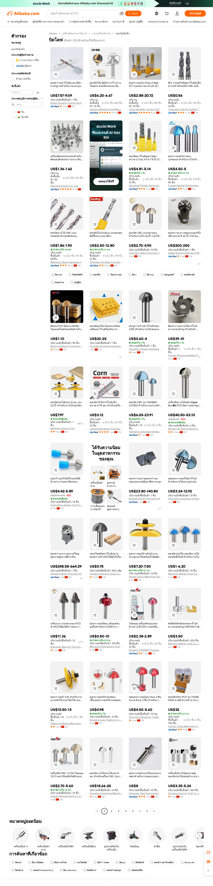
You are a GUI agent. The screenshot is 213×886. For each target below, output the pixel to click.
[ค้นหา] (133, 13)
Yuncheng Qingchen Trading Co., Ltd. (145, 717)
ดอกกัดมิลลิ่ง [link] (122, 33)
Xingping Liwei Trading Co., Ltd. (106, 719)
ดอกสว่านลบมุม (112, 870)
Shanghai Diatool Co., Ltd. (64, 185)
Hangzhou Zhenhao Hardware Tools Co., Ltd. (145, 431)
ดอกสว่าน (57, 282)
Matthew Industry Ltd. (62, 428)
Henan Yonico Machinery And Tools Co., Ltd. (145, 576)
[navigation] (27, 423)
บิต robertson (68, 870)
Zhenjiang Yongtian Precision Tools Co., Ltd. (106, 262)
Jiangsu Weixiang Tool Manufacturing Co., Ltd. (106, 109)
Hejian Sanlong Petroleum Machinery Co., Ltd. (184, 253)
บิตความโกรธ (58, 862)
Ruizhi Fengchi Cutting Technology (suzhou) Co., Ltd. (66, 103)
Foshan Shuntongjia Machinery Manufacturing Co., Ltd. (184, 355)
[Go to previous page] (97, 811)
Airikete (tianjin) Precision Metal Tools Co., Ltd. (145, 498)
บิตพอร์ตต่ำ (76, 274)
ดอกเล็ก (95, 274)
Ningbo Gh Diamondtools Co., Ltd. (184, 428)
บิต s (132, 274)
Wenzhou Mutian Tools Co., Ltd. (184, 573)
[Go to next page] (154, 811)
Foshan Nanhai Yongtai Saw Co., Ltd (184, 185)
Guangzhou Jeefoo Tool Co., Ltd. (66, 505)
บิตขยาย (17, 870)
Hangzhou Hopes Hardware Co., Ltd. (145, 349)
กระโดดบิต (80, 862)
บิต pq (120, 862)
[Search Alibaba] (84, 13)
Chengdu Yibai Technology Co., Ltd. (145, 793)
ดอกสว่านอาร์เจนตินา (162, 862)
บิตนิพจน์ (138, 862)
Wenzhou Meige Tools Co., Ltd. (184, 643)
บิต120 (16, 862)
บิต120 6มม (114, 274)
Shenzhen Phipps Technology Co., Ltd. (145, 185)
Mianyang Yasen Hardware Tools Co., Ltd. (66, 262)
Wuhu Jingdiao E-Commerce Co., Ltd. (66, 346)
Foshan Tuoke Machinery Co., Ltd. (184, 726)
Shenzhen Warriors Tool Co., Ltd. (66, 646)
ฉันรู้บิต (76, 282)
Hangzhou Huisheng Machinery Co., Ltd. (106, 793)
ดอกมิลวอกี (187, 274)
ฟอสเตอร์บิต (135, 870)
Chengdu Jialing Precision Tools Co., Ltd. (145, 253)
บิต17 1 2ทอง (101, 862)
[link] (208, 852)
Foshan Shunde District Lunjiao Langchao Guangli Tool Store (66, 796)
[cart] (167, 14)
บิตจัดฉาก (89, 870)
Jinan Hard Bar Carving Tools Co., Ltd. (145, 109)
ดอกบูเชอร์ (167, 274)
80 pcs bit (187, 862)
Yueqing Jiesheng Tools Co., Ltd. (106, 573)
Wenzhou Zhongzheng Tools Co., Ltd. (106, 646)
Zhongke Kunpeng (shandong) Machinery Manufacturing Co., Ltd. (106, 346)
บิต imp (148, 274)
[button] (121, 13)
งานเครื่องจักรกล (101, 33)
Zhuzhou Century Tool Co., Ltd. (184, 793)
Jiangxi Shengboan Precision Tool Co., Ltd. (106, 428)
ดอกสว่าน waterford (41, 870)
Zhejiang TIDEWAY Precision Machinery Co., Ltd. (145, 650)
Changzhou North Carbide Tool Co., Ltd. (184, 109)
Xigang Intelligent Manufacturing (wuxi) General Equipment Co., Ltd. (66, 723)
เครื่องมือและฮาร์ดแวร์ (74, 33)
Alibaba (53, 33)
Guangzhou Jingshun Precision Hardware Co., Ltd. (184, 498)
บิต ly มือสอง (35, 862)
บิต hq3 (56, 274)
